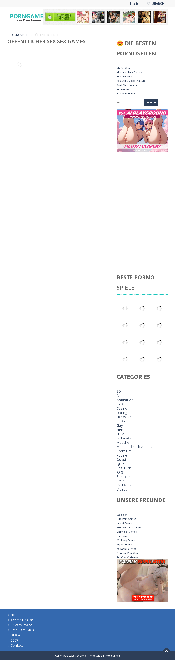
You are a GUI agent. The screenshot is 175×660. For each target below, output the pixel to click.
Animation (125, 400)
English (135, 3)
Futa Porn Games (126, 518)
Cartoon (123, 404)
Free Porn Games (126, 93)
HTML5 (122, 434)
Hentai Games (124, 76)
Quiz (120, 464)
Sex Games (123, 89)
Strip (120, 481)
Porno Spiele (112, 655)
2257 (14, 640)
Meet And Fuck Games (129, 72)
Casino (122, 408)
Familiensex (123, 536)
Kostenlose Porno (127, 548)
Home (15, 614)
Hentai (122, 430)
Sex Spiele (122, 514)
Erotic (121, 421)
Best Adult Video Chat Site (131, 80)
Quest (121, 459)
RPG (120, 472)
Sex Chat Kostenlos (127, 557)
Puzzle (122, 455)
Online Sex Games (127, 531)
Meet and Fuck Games (134, 447)
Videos (122, 489)
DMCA (15, 635)
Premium (124, 451)
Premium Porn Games (129, 553)
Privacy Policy (21, 625)
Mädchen (124, 442)
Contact (17, 645)
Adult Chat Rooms (127, 85)
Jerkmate (124, 438)
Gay (120, 425)
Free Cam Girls (22, 630)
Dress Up (124, 417)
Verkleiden (125, 485)
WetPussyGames (126, 540)
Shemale (123, 476)
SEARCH (158, 3)
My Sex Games (125, 68)
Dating (122, 412)
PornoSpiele (20, 35)
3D (119, 391)
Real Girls (124, 468)
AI (118, 395)
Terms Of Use (22, 620)
